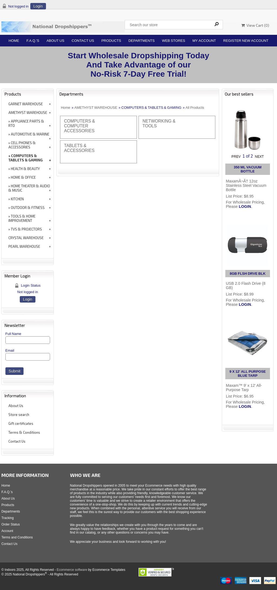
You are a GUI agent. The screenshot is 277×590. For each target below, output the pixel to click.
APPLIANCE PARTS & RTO (26, 123)
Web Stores (173, 40)
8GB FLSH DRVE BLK (247, 273)
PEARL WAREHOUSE (24, 246)
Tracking (7, 518)
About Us (55, 40)
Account (7, 531)
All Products (195, 107)
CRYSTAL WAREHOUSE (26, 238)
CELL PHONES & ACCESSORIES (22, 145)
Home (14, 40)
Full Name (13, 333)
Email (9, 350)
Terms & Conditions (24, 432)
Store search (18, 414)
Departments (141, 40)
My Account (204, 40)
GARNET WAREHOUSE (25, 104)
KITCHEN (17, 199)
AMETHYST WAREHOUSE (27, 112)
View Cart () (255, 25)
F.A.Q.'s (33, 40)
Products (111, 40)
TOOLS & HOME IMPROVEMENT (21, 218)
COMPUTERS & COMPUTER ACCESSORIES (79, 126)
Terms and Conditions (17, 537)
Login (38, 6)
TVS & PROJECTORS (26, 229)
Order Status (10, 524)
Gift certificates (20, 423)
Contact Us (83, 40)
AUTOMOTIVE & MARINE (30, 134)
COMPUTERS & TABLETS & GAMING (25, 158)
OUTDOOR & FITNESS (28, 207)
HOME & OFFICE (23, 177)
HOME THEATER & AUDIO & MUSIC (29, 188)
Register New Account (245, 40)
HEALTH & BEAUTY (25, 169)
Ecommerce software (72, 570)
